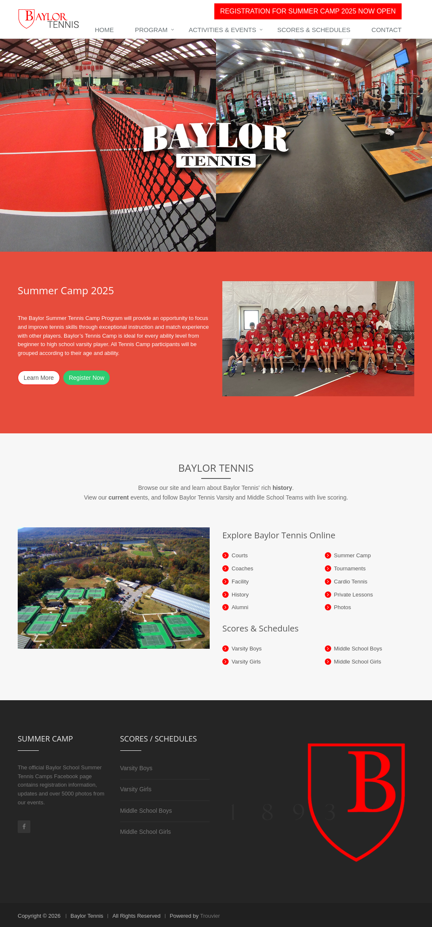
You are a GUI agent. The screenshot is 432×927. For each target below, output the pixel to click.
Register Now (86, 377)
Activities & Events (222, 29)
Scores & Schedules (313, 29)
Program (151, 29)
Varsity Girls (246, 661)
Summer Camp (352, 555)
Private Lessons (353, 594)
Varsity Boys (247, 648)
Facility (240, 581)
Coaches (242, 568)
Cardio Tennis (350, 581)
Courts (240, 555)
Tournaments (350, 568)
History (240, 594)
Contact (387, 29)
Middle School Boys (358, 648)
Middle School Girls (357, 661)
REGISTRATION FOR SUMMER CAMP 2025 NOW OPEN (308, 11)
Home (104, 29)
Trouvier (210, 916)
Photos (342, 607)
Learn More (39, 377)
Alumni (240, 607)
